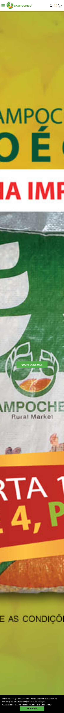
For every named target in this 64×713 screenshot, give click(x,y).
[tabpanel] (32, 362)
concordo (32, 708)
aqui (50, 705)
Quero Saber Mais (32, 365)
